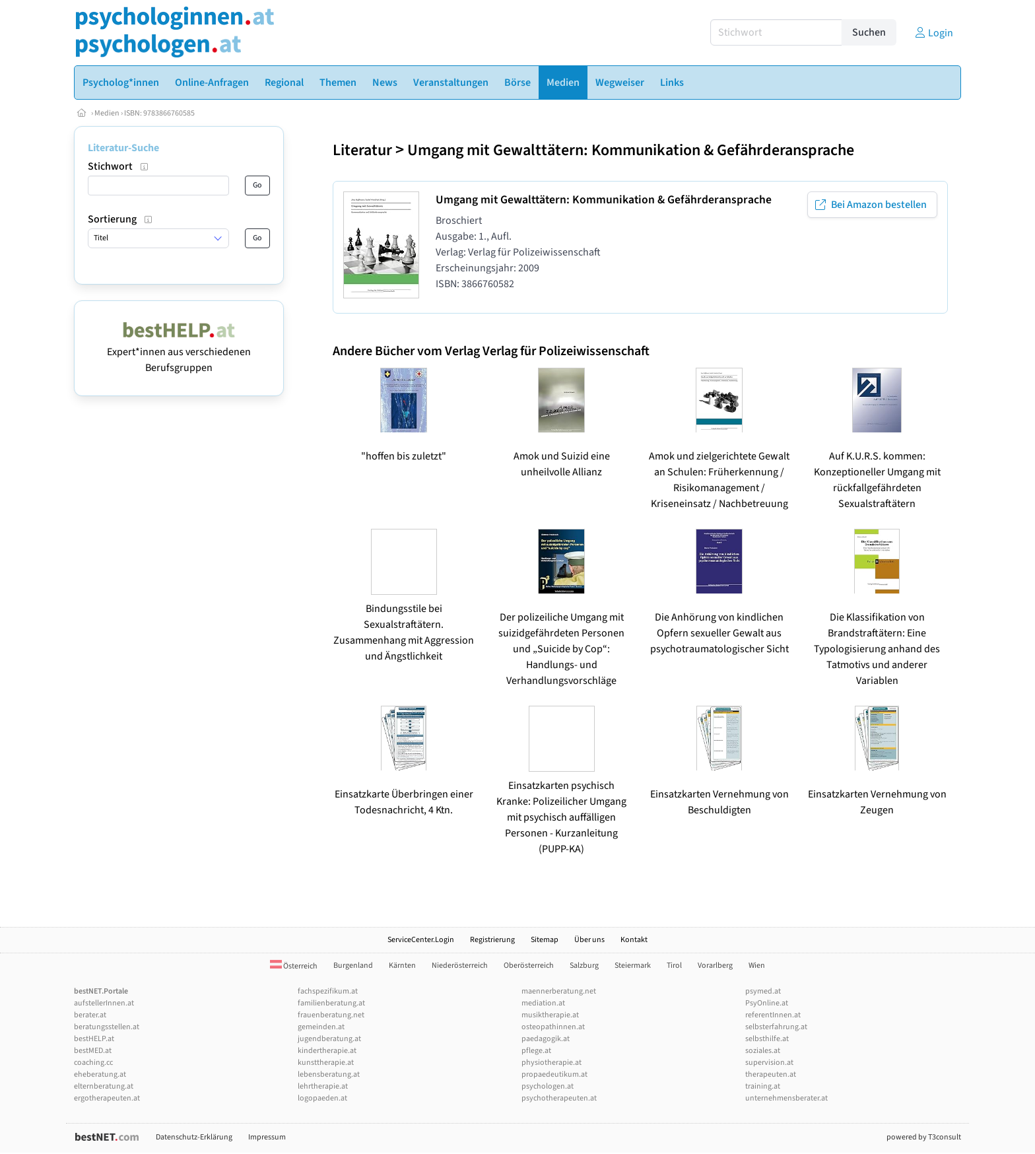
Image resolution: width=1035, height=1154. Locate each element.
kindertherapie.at (327, 1050)
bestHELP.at (94, 1038)
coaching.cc (93, 1062)
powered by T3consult (923, 1137)
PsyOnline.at (766, 1003)
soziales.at (762, 1050)
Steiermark (633, 965)
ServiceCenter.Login (420, 939)
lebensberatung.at (329, 1074)
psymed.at (763, 991)
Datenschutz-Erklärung (194, 1137)
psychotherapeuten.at (559, 1098)
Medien (106, 113)
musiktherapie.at (550, 1015)
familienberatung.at (331, 1003)
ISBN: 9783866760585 (159, 113)
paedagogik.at (545, 1038)
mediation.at (543, 1003)
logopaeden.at (322, 1098)
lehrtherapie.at (323, 1086)
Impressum (267, 1137)
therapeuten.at (770, 1074)
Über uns (589, 939)
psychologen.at (547, 1086)
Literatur (362, 150)
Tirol (674, 965)
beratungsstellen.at (106, 1027)
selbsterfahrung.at (776, 1027)
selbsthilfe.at (767, 1038)
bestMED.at (93, 1050)
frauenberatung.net (331, 1015)
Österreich (293, 966)
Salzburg (584, 965)
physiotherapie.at (551, 1062)
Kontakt (634, 939)
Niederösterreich (460, 965)
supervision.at (769, 1062)
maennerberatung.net (558, 991)
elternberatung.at (103, 1086)
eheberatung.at (100, 1074)
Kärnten (402, 965)
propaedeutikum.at (554, 1074)
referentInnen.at (773, 1015)
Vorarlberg (715, 965)
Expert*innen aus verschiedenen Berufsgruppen (179, 352)
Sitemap (544, 939)
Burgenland (353, 965)
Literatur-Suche (123, 148)
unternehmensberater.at (786, 1098)
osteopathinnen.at (553, 1027)
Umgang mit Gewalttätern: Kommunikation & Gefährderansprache (630, 150)
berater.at (90, 1015)
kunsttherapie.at (326, 1062)
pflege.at (536, 1050)
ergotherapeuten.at (107, 1098)
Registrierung (492, 939)
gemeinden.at (321, 1027)
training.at (762, 1086)
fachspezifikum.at (328, 991)
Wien (757, 965)
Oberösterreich (529, 965)
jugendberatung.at (329, 1038)
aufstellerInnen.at (104, 1003)
